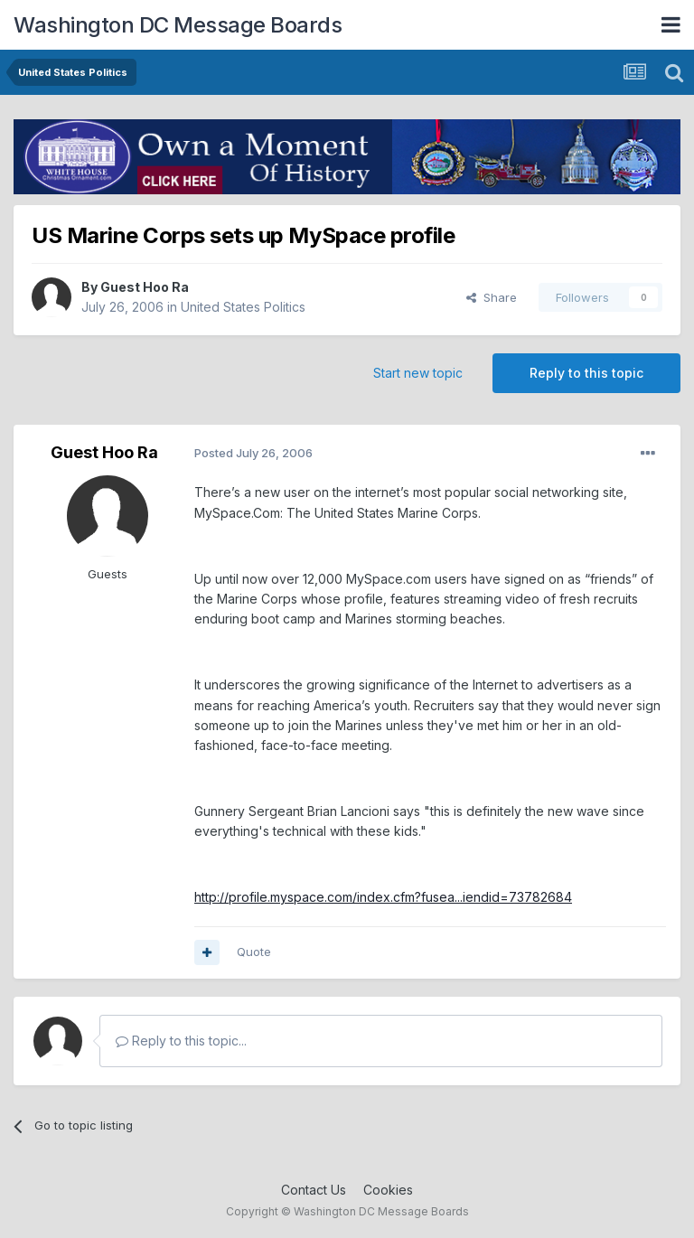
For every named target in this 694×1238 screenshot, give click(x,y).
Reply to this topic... (181, 1040)
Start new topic (418, 372)
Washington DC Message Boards (178, 25)
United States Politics (243, 306)
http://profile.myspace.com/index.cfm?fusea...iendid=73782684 (383, 897)
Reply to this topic (586, 372)
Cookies (388, 1189)
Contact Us (313, 1189)
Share (491, 297)
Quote (254, 951)
